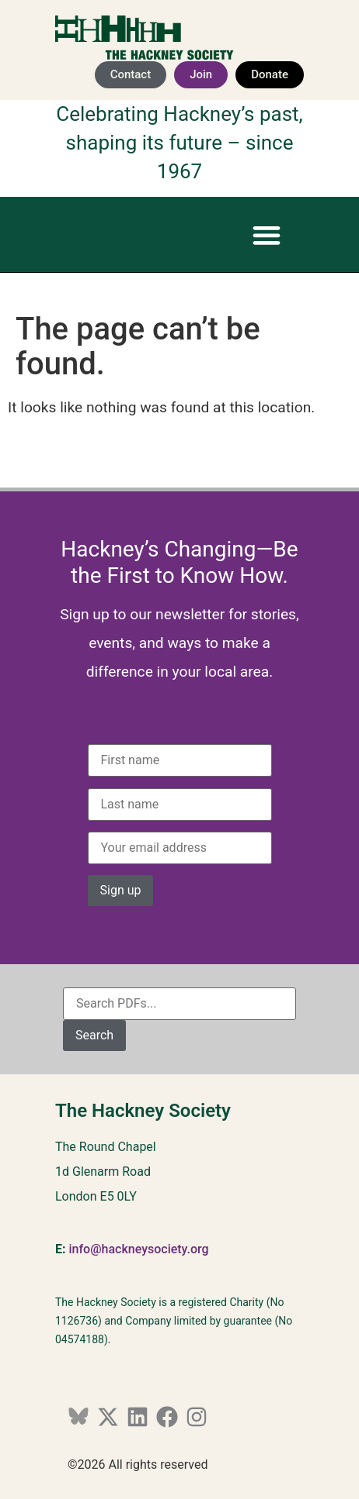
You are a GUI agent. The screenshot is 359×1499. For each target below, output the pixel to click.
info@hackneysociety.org (138, 1249)
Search (94, 1035)
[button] (266, 234)
